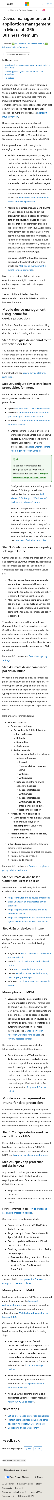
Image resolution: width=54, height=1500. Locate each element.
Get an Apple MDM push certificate (32, 408)
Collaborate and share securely (23, 1427)
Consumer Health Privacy (13, 1491)
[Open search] (41, 3)
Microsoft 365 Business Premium (29, 43)
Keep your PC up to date (20, 1401)
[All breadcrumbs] (4, 10)
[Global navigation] (3, 3)
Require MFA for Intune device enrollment (29, 897)
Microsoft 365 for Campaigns (15, 47)
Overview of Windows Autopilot (30, 540)
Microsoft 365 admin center (22, 10)
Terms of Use (36, 1491)
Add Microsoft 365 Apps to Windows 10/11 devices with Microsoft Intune (29, 498)
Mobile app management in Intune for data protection (24, 72)
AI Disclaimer (8, 1483)
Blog (38, 1483)
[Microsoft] (27, 4)
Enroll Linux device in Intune (28, 969)
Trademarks (7, 1496)
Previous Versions (25, 1483)
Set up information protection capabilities (28, 1415)
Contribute (7, 1487)
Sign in (49, 3)
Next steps (9, 77)
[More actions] (49, 10)
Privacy (18, 1487)
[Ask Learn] (44, 10)
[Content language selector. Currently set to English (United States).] (15, 1470)
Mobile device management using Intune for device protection (27, 66)
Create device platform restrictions (30, 1154)
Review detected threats (20, 1038)
